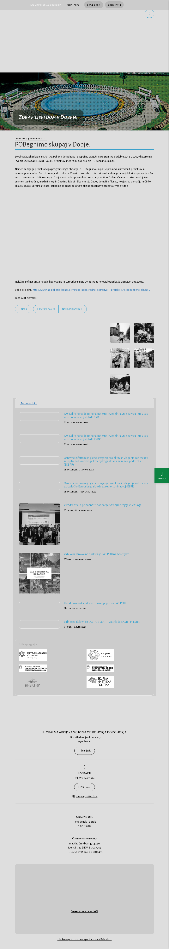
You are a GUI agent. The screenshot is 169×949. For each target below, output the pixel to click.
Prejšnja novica (46, 309)
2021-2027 (73, 4)
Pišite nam (84, 787)
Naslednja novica (72, 309)
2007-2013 (114, 4)
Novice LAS (28, 403)
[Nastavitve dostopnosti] (161, 474)
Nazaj (23, 309)
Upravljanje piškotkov (85, 796)
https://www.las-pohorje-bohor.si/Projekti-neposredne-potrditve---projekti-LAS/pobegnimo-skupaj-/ (92, 289)
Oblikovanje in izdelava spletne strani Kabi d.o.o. (84, 939)
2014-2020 (93, 4)
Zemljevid (85, 750)
